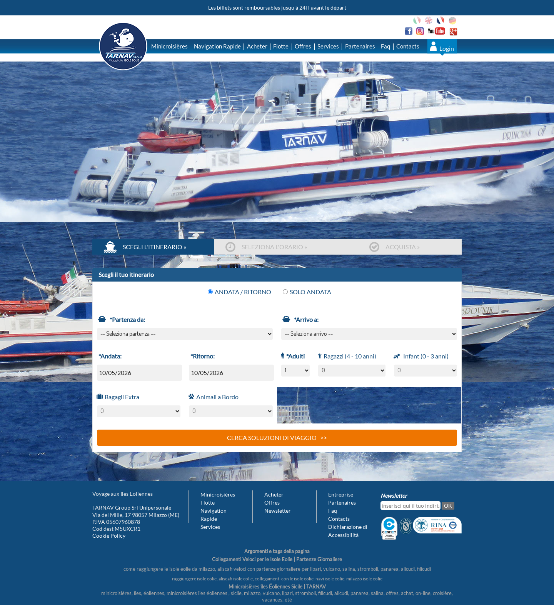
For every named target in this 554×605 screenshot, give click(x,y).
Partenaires (360, 46)
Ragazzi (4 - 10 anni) (349, 356)
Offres (303, 46)
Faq (385, 46)
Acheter (257, 46)
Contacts (407, 46)
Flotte (281, 46)
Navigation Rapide (217, 46)
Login (446, 48)
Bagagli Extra (121, 396)
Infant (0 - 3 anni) (425, 357)
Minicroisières (169, 46)
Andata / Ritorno (239, 291)
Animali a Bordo (216, 396)
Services (328, 46)
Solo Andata (307, 291)
